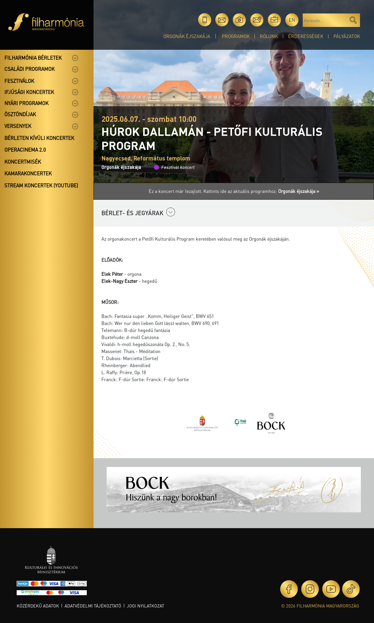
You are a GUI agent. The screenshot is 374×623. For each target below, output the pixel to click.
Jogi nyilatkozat (145, 606)
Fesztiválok (19, 81)
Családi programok (29, 69)
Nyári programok (26, 103)
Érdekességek (305, 36)
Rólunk (269, 36)
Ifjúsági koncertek (29, 92)
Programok (236, 36)
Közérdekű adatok (38, 606)
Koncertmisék (22, 161)
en (292, 20)
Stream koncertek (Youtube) (41, 185)
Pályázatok (346, 36)
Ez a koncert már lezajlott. (176, 191)
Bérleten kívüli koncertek (39, 138)
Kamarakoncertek (28, 173)
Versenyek (17, 126)
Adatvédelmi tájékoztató (93, 606)
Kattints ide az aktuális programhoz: (261, 191)
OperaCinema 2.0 (25, 149)
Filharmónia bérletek (33, 57)
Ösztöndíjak (20, 114)
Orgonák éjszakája (186, 36)
